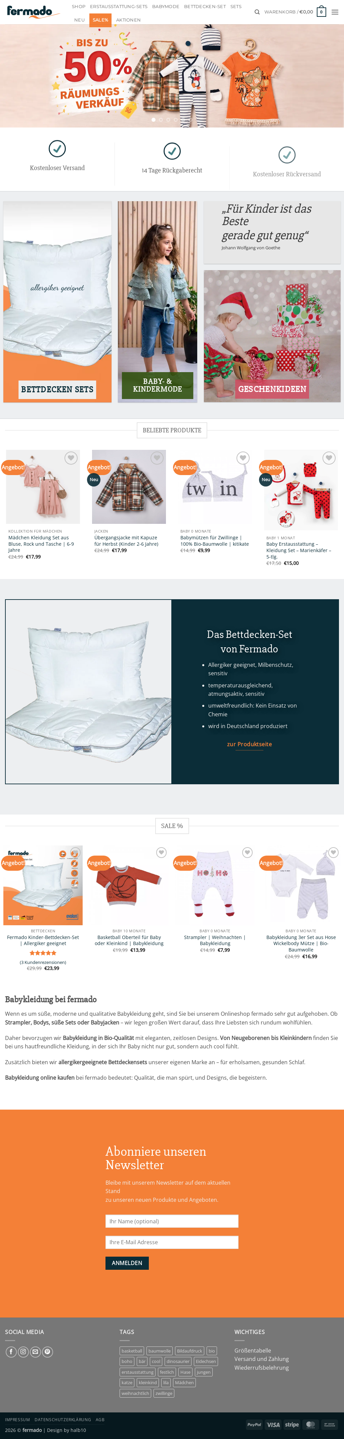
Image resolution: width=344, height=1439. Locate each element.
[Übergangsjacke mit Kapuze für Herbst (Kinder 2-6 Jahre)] (129, 487)
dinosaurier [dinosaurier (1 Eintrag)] (178, 1361)
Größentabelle (252, 1350)
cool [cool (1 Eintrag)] (156, 1361)
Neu (79, 20)
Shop (78, 6)
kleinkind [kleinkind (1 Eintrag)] (148, 1382)
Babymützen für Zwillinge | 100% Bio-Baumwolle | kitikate (214, 541)
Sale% (100, 20)
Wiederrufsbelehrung (261, 1367)
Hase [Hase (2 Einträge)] (185, 1372)
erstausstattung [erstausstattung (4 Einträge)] (138, 1372)
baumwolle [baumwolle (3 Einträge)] (159, 1351)
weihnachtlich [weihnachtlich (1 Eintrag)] (135, 1393)
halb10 (78, 1430)
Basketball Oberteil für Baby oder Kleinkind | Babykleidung (129, 940)
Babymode (165, 6)
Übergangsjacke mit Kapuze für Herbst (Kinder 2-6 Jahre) (126, 541)
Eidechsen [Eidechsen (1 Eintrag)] (206, 1361)
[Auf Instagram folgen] (23, 1352)
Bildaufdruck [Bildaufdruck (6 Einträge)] (189, 1351)
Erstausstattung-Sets (118, 6)
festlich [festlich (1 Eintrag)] (167, 1372)
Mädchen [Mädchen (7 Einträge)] (184, 1382)
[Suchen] (257, 12)
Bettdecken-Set (205, 6)
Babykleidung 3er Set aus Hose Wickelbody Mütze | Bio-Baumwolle (301, 943)
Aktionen (128, 20)
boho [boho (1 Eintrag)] (127, 1361)
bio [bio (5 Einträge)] (212, 1351)
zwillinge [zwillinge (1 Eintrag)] (164, 1393)
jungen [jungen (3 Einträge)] (204, 1372)
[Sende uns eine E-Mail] (35, 1352)
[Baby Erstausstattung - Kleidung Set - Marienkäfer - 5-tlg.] (301, 490)
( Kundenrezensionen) (43, 962)
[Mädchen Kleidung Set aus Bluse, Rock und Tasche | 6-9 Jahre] (43, 487)
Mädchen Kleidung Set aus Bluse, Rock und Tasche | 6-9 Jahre (41, 544)
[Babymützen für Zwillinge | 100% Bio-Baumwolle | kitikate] (215, 487)
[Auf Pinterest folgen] (47, 1352)
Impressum (17, 1420)
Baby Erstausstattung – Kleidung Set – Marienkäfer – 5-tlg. (298, 550)
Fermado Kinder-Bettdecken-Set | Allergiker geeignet (43, 940)
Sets (236, 6)
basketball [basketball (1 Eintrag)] (132, 1351)
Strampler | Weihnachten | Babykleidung (215, 940)
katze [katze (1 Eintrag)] (127, 1382)
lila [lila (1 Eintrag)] (166, 1382)
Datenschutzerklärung (63, 1420)
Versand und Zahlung (261, 1359)
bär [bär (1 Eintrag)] (142, 1361)
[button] (295, 12)
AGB (100, 1420)
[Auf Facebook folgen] (11, 1352)
